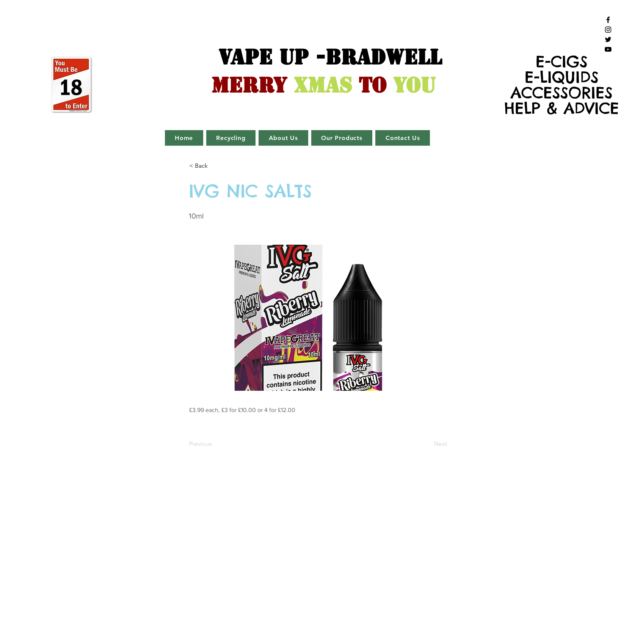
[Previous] (214, 443)
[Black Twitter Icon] (608, 39)
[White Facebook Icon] (151, 608)
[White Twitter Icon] (176, 608)
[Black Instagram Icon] (608, 29)
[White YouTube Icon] (189, 608)
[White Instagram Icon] (163, 608)
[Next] (428, 443)
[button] (214, 165)
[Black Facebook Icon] (608, 20)
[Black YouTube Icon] (608, 49)
